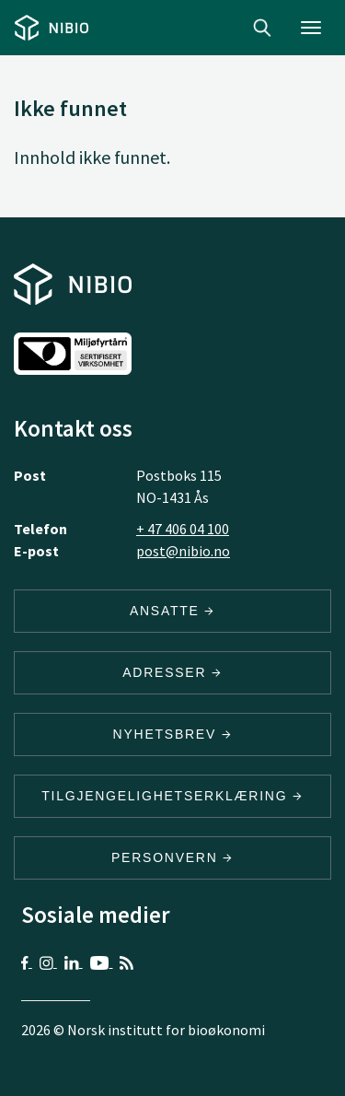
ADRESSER (172, 672)
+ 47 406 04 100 (182, 528)
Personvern (172, 857)
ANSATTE (172, 610)
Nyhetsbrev (173, 734)
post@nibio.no (183, 551)
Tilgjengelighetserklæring (172, 795)
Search (262, 27)
